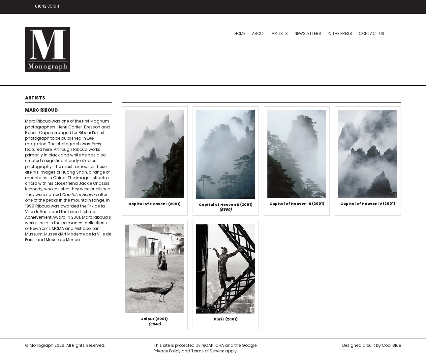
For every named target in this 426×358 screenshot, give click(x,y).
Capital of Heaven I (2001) (154, 205)
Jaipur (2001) (154, 322)
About (258, 33)
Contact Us (371, 33)
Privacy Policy (167, 352)
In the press (340, 33)
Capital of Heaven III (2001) (296, 204)
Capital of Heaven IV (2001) (367, 204)
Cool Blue (391, 346)
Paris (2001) (226, 320)
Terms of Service (207, 352)
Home (239, 33)
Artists (280, 33)
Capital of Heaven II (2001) (226, 208)
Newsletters (307, 33)
